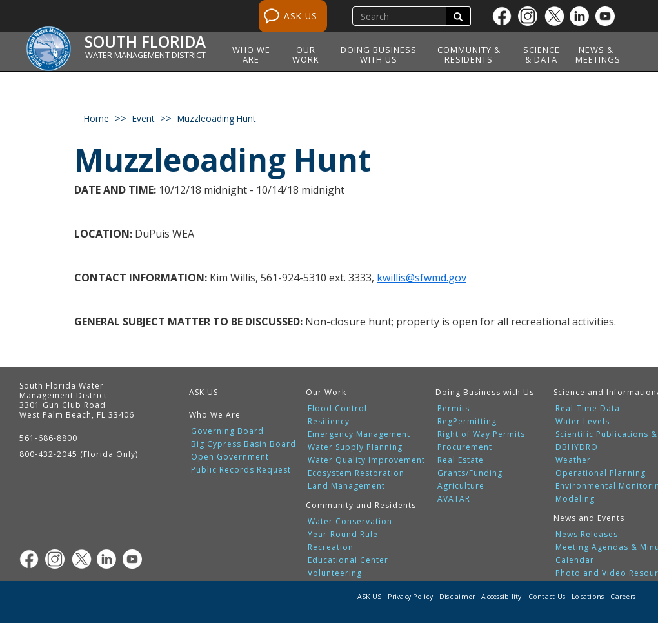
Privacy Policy (410, 596)
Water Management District (145, 55)
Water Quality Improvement (366, 460)
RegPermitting (467, 421)
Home (96, 118)
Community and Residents (361, 505)
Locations (588, 596)
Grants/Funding (470, 473)
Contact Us (547, 596)
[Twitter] (557, 16)
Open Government (230, 457)
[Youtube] (608, 16)
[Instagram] (531, 16)
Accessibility (501, 596)
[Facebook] (505, 16)
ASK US (300, 16)
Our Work (305, 54)
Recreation (331, 547)
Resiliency (329, 421)
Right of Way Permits (481, 434)
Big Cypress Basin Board (243, 444)
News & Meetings (598, 54)
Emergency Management (359, 434)
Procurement (464, 447)
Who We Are (251, 54)
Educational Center (348, 560)
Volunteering (335, 573)
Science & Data (541, 54)
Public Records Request (241, 470)
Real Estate (460, 460)
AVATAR (453, 499)
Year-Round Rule (343, 534)
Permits (453, 408)
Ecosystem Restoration (356, 473)
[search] (400, 16)
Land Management (346, 486)
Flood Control (337, 408)
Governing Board (227, 431)
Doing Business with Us (379, 54)
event (143, 118)
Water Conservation (350, 521)
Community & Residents (469, 54)
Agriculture (460, 486)
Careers (622, 596)
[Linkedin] (582, 16)
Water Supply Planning (355, 447)
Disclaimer (457, 596)
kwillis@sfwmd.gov (421, 278)
